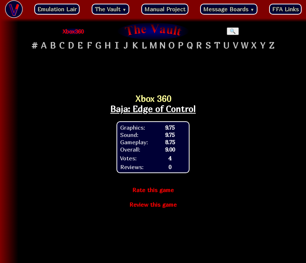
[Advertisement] (153, 69)
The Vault (111, 9)
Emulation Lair (57, 9)
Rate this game (153, 190)
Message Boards (229, 9)
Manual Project (164, 9)
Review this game (153, 204)
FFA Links (285, 9)
